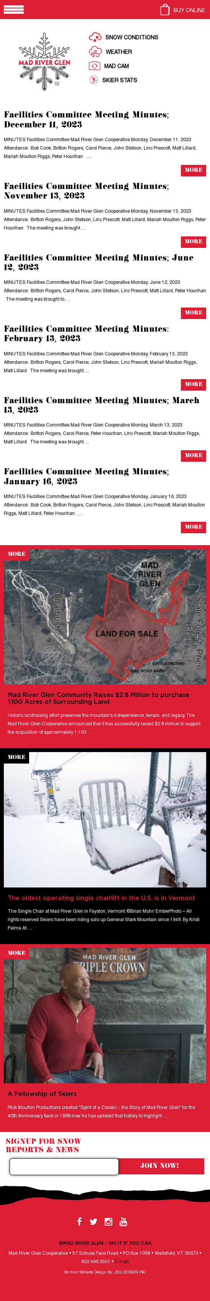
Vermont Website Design (85, 1272)
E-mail (122, 1262)
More (193, 170)
